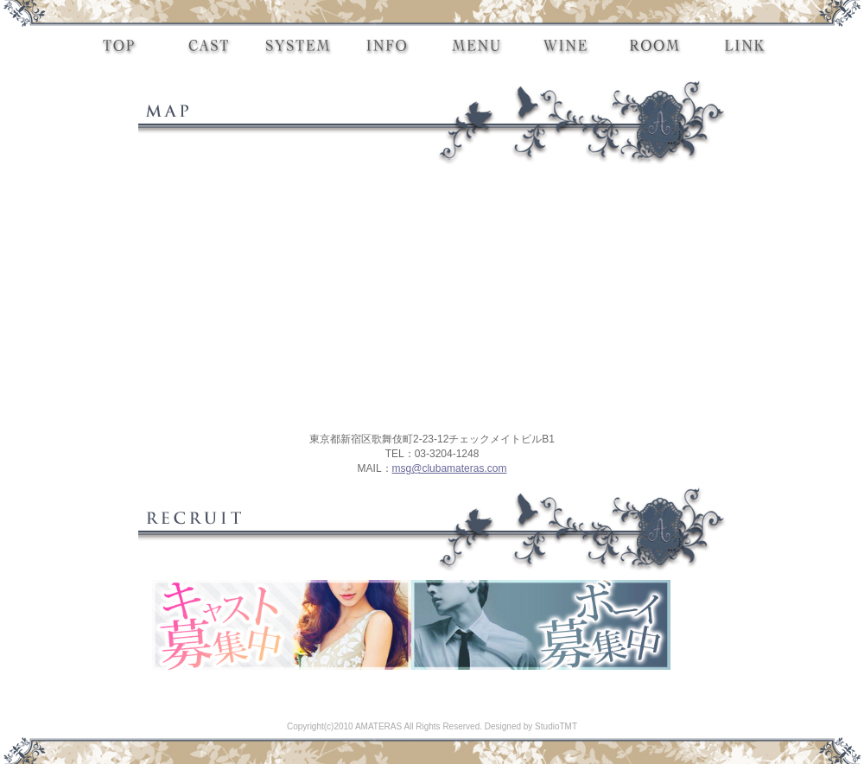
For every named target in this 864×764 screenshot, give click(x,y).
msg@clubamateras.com (449, 468)
